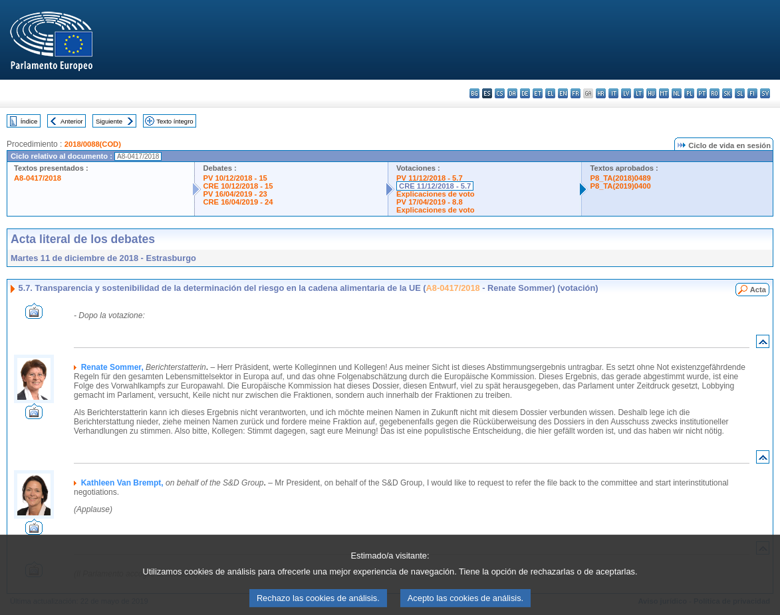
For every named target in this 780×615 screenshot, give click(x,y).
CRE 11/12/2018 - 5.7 (435, 186)
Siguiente (109, 121)
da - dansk (512, 93)
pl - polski (689, 93)
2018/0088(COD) (93, 144)
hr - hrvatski (601, 93)
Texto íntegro (174, 121)
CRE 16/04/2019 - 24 (238, 202)
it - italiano (613, 93)
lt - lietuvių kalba (639, 93)
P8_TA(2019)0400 (620, 186)
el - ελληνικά (550, 93)
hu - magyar (651, 93)
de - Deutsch (525, 93)
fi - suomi (752, 93)
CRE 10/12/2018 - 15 (238, 186)
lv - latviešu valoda (626, 93)
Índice (29, 121)
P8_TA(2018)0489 (620, 178)
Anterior (72, 121)
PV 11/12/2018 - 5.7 (429, 178)
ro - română (714, 93)
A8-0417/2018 (37, 178)
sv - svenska (765, 93)
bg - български (474, 93)
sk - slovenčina (727, 93)
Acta (758, 290)
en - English (563, 93)
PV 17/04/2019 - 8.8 (429, 202)
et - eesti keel (538, 93)
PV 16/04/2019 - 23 (235, 194)
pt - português (702, 93)
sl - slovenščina (740, 93)
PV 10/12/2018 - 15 (235, 178)
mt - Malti (664, 93)
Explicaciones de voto (435, 194)
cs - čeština (500, 93)
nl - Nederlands (677, 93)
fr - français (576, 93)
